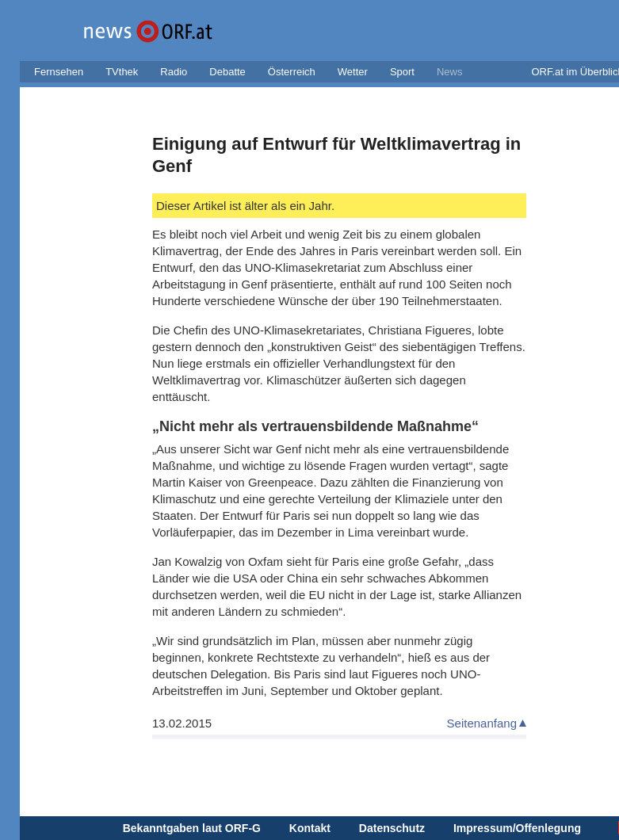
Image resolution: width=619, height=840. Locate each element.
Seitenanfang (482, 723)
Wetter (353, 72)
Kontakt (310, 828)
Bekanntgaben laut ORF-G (192, 828)
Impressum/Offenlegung (517, 828)
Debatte (227, 72)
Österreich (291, 72)
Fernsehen (58, 72)
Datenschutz (392, 828)
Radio (173, 72)
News (450, 72)
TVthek (121, 72)
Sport (402, 72)
